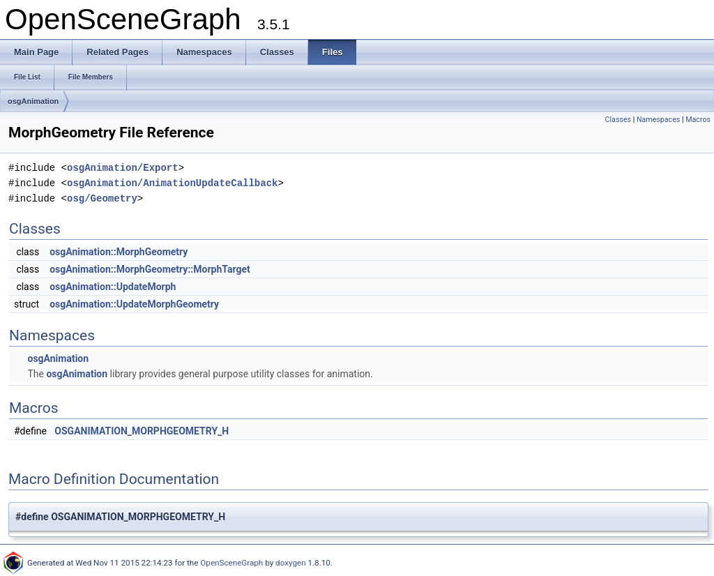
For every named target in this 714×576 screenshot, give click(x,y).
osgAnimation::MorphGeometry (119, 251)
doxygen (290, 563)
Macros (698, 119)
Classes (618, 119)
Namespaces (658, 119)
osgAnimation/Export (122, 167)
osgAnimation (33, 101)
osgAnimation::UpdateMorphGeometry (134, 304)
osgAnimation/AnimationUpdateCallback (172, 183)
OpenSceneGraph (231, 563)
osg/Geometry (102, 198)
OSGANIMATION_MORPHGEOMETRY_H (141, 431)
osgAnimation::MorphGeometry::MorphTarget (150, 269)
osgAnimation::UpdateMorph (113, 286)
